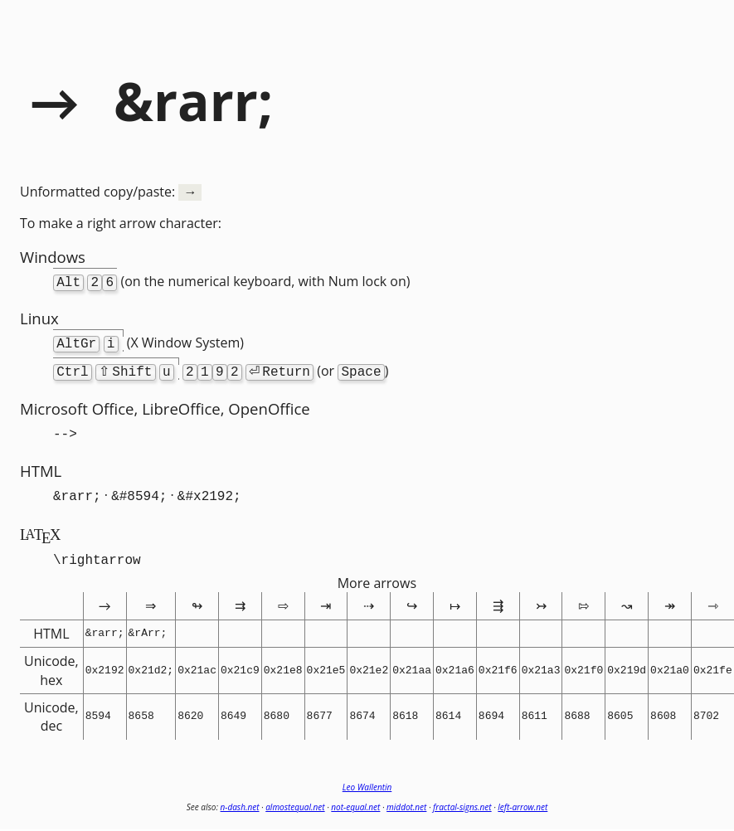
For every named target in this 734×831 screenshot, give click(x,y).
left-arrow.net (522, 797)
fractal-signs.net (462, 797)
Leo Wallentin (367, 777)
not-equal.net (355, 797)
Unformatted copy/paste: (111, 191)
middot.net (406, 797)
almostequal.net (294, 797)
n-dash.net (240, 797)
